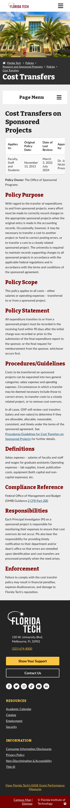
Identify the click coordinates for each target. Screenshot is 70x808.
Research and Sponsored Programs (23, 66)
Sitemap (27, 803)
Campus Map (22, 799)
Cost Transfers (11, 70)
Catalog (11, 715)
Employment (14, 721)
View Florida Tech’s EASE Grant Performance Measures (35, 787)
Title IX (10, 766)
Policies (29, 62)
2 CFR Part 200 (38, 500)
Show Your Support (32, 661)
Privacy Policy (15, 755)
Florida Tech (14, 62)
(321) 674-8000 (22, 648)
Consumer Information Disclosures (29, 749)
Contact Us (32, 673)
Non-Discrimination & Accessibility (29, 760)
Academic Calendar (18, 709)
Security (11, 726)
